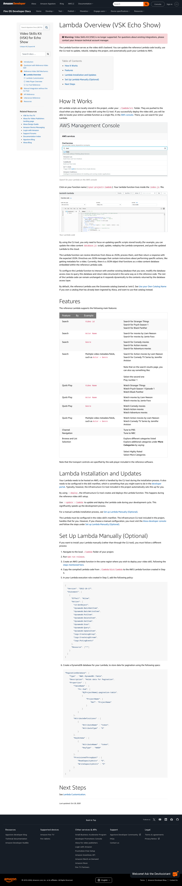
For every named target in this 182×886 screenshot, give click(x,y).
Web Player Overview (34, 81)
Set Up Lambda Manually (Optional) (82, 79)
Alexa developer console (154, 521)
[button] (46, 27)
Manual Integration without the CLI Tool (35, 89)
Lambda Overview (34, 75)
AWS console (127, 114)
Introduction (28, 62)
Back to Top (91, 820)
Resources (27, 101)
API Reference (29, 94)
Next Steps (70, 84)
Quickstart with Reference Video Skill (36, 66)
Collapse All (23, 46)
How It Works (71, 65)
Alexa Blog (27, 142)
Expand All (31, 46)
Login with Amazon (31, 130)
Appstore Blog (29, 139)
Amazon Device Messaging (34, 127)
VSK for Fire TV (29, 115)
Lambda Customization (35, 78)
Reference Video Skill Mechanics (35, 71)
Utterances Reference (31, 98)
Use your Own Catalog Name (152, 286)
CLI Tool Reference (33, 85)
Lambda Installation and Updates (80, 74)
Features (69, 70)
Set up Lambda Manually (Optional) (120, 511)
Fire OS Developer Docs (17, 11)
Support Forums (29, 133)
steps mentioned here (73, 564)
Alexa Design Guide (31, 124)
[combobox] (31, 27)
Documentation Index (32, 136)
